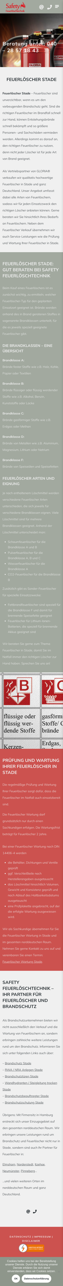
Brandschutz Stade (18, 1063)
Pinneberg (28, 1171)
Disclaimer (31, 1240)
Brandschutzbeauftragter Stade (27, 1096)
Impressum (42, 1236)
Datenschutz (20, 1236)
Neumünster (11, 1171)
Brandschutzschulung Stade (24, 1102)
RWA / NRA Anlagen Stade (24, 1070)
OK (16, 1278)
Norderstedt (25, 1164)
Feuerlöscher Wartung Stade (22, 962)
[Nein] (58, 1271)
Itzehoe (40, 1164)
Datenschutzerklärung (36, 1278)
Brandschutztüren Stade (21, 1076)
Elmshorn (9, 1164)
